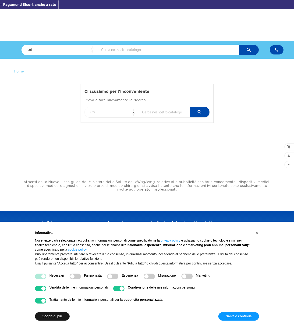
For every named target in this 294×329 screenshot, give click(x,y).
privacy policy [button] (170, 240)
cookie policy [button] (77, 249)
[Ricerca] (169, 50)
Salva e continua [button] (238, 316)
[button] (257, 233)
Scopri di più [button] (52, 316)
